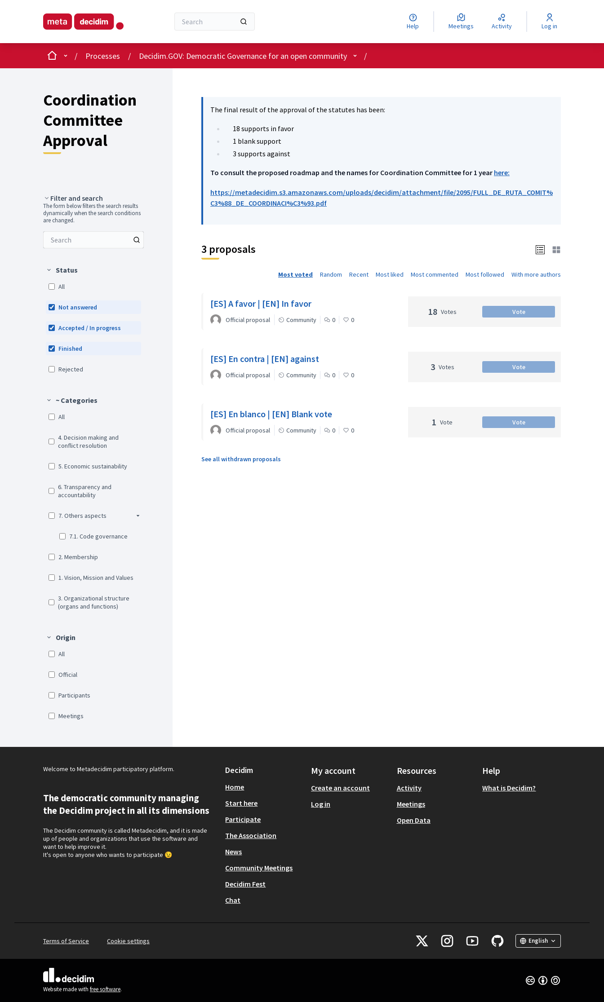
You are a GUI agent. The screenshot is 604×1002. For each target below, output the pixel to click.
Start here (241, 803)
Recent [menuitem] (359, 274)
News (233, 851)
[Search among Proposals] (93, 239)
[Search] (214, 21)
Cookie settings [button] (128, 941)
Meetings (411, 803)
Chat (232, 900)
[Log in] (549, 21)
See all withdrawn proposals (241, 459)
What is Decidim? (509, 787)
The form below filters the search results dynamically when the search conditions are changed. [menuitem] (92, 213)
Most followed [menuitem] (485, 274)
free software (105, 989)
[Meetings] (461, 21)
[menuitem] (93, 239)
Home (234, 786)
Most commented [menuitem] (434, 274)
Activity (409, 787)
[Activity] (501, 21)
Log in (320, 803)
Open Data (414, 820)
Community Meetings (259, 867)
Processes (102, 56)
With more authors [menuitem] (536, 274)
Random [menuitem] (331, 274)
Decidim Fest (245, 883)
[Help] (412, 21)
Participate (243, 819)
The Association (250, 835)
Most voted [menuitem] (295, 274)
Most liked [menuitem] (390, 274)
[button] (540, 249)
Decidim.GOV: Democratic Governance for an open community (243, 56)
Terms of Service (66, 941)
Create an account (340, 787)
